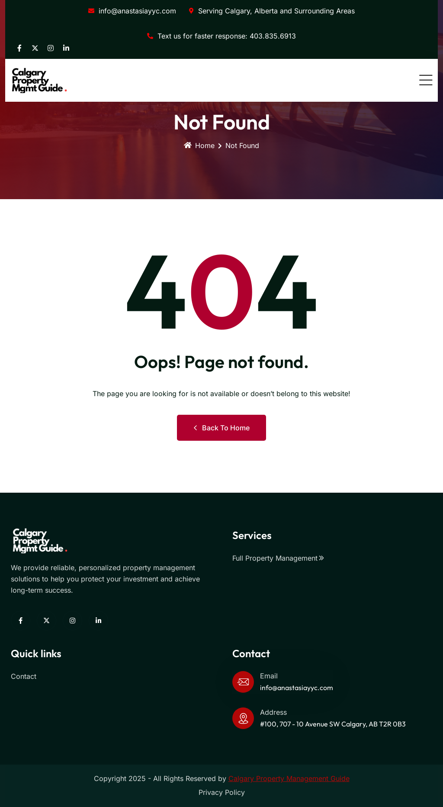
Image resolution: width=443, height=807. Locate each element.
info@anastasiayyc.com (132, 10)
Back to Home (221, 427)
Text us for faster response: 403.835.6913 (221, 36)
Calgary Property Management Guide (289, 778)
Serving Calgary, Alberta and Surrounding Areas (272, 10)
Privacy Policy (222, 792)
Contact (23, 676)
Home (199, 145)
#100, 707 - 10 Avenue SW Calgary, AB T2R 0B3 (333, 724)
